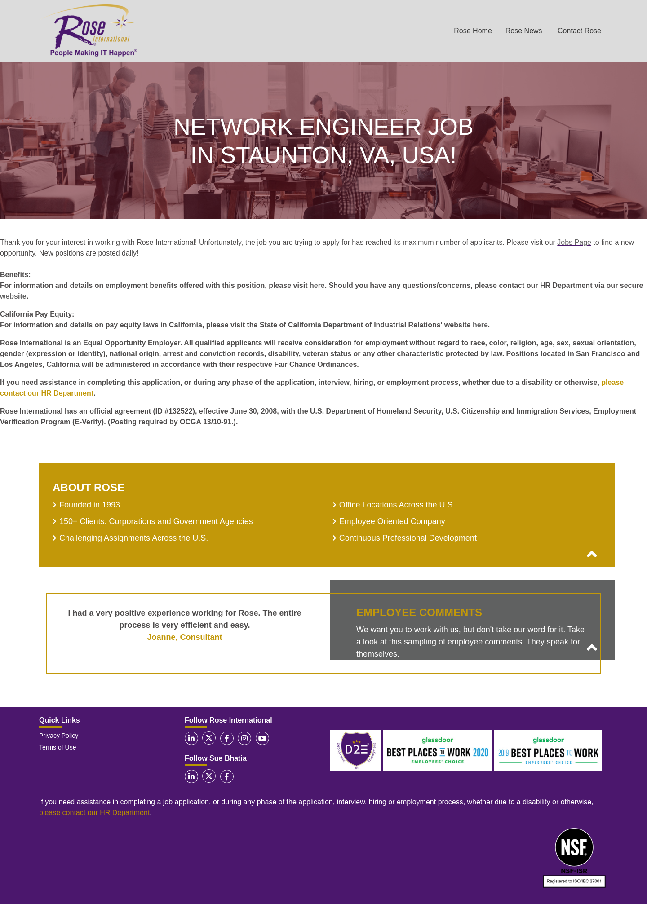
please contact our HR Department (94, 812)
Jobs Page (574, 242)
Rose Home (473, 31)
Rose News (523, 31)
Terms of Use (57, 747)
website (13, 296)
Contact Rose (579, 31)
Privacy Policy (58, 735)
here (317, 285)
